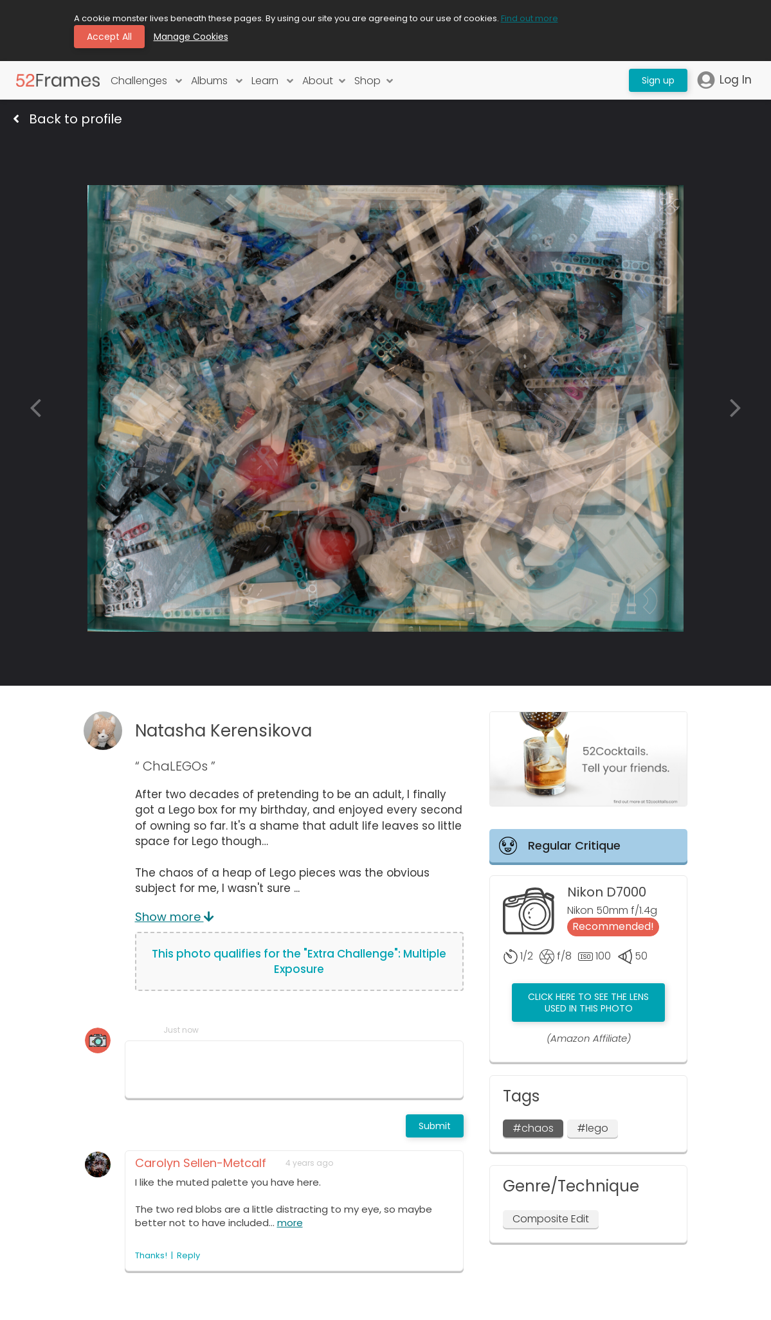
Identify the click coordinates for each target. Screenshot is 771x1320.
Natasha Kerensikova (223, 730)
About (323, 80)
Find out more (529, 18)
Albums (216, 80)
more (290, 1222)
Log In (724, 79)
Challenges (146, 80)
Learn (272, 80)
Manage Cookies (191, 36)
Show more (174, 917)
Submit (435, 1125)
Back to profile (67, 118)
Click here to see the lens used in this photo (588, 1002)
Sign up (658, 80)
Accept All (109, 36)
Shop (373, 80)
